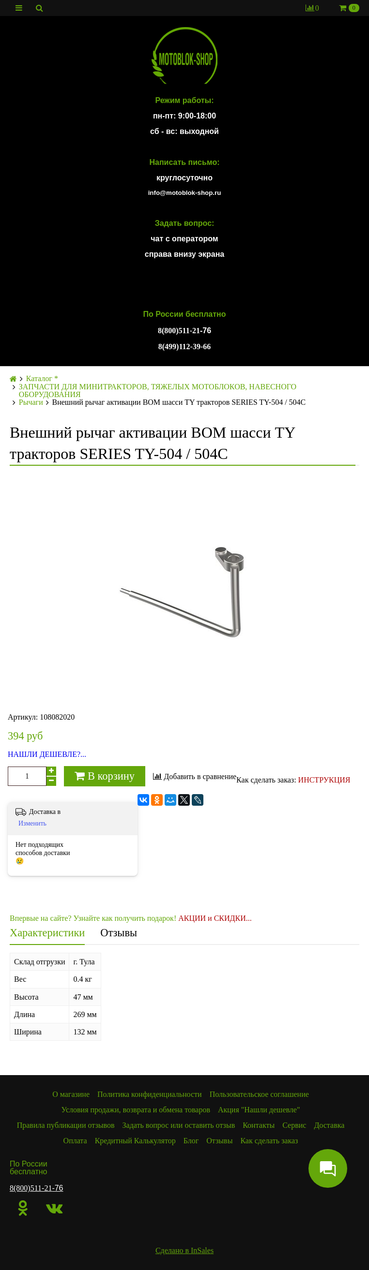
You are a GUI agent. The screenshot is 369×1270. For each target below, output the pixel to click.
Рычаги (31, 402)
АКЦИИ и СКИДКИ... (215, 918)
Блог (191, 1141)
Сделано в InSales (184, 1250)
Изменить (32, 823)
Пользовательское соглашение (259, 1094)
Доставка (329, 1125)
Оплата (75, 1141)
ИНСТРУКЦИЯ (324, 780)
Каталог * (42, 379)
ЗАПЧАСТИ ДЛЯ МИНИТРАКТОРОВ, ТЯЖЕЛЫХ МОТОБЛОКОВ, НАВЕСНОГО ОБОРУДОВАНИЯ (157, 391)
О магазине (71, 1094)
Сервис (294, 1125)
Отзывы (118, 933)
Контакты (259, 1125)
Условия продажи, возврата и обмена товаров (136, 1110)
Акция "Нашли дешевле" (259, 1110)
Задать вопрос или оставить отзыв (179, 1125)
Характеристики (47, 933)
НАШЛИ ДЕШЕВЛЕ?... (47, 754)
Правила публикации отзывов (66, 1125)
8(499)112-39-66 (184, 346)
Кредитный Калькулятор (135, 1141)
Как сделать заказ (269, 1141)
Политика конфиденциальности (149, 1094)
